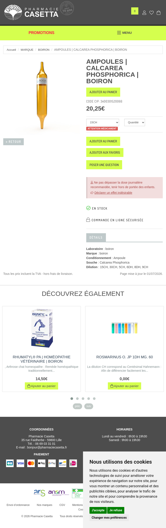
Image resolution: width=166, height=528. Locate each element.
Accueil (11, 49)
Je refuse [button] (115, 510)
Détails (96, 244)
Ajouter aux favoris (109, 157)
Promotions (41, 34)
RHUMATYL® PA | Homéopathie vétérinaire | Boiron (41, 366)
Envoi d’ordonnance (17, 512)
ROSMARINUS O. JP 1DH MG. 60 (124, 364)
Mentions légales (81, 512)
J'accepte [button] (98, 510)
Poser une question (108, 171)
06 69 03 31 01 (45, 451)
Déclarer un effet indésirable (113, 200)
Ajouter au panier (107, 93)
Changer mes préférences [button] (109, 517)
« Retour (13, 141)
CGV (61, 512)
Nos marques (43, 512)
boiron (45, 49)
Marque (27, 49)
